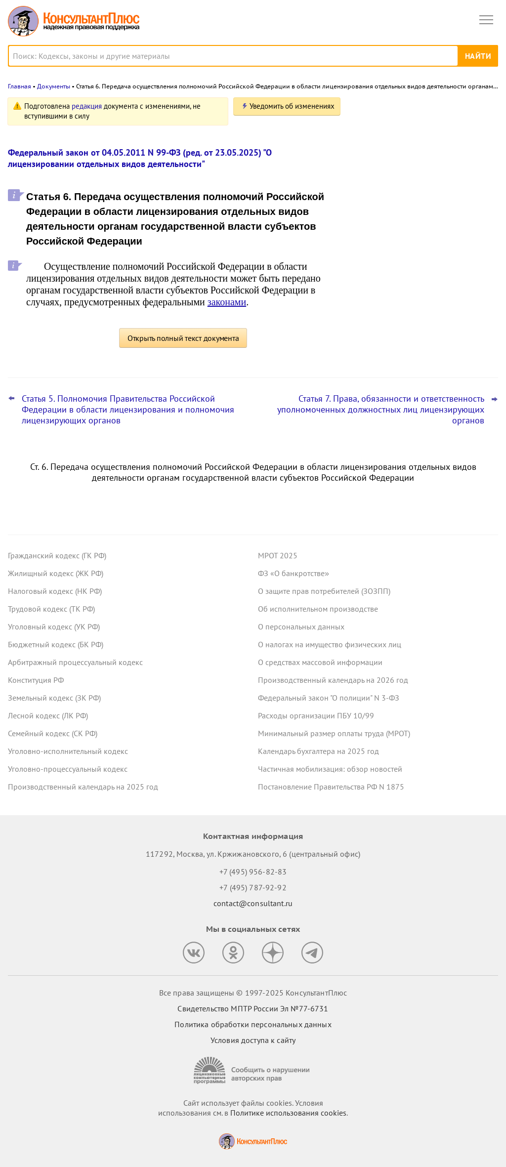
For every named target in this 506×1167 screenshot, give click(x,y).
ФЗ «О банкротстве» (293, 573)
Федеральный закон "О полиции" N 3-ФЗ (328, 698)
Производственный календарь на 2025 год (83, 787)
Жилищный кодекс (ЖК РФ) (55, 573)
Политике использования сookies (288, 1113)
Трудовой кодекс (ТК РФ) (51, 609)
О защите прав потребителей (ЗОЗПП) (324, 591)
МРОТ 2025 (277, 555)
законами (227, 301)
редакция (87, 106)
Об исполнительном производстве (318, 609)
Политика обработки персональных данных (252, 1024)
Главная (19, 86)
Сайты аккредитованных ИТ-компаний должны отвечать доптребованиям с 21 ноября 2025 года (425, 306)
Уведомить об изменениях (292, 106)
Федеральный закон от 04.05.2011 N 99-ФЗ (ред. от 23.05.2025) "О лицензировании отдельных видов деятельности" (140, 158)
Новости (395, 110)
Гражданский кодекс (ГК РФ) (57, 555)
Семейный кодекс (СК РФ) (52, 733)
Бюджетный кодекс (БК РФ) (55, 644)
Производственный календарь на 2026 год (333, 680)
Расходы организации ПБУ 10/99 (316, 715)
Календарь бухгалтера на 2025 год (318, 751)
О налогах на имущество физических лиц (329, 644)
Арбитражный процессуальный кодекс (75, 662)
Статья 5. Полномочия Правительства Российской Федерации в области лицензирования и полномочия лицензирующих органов (128, 409)
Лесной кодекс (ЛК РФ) (48, 715)
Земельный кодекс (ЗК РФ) (54, 698)
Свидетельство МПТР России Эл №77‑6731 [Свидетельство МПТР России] (252, 1008)
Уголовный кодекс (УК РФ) (54, 626)
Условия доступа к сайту (253, 1040)
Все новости (380, 337)
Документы (53, 86)
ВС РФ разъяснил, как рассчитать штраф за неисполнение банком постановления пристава (414, 208)
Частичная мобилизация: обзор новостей (330, 769)
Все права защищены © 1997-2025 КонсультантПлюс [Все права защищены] (253, 993)
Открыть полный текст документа (183, 338)
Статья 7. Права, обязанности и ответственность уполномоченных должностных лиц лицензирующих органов (380, 409)
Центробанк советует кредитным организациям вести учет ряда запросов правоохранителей (415, 154)
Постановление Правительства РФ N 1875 (331, 787)
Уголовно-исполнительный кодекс (68, 751)
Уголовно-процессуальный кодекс (67, 769)
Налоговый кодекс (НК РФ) (55, 591)
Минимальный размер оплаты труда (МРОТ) (334, 733)
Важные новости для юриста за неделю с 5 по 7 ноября (412, 257)
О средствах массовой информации (320, 662)
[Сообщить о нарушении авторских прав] (253, 1070)
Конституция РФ (36, 680)
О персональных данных (301, 626)
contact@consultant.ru (253, 903)
